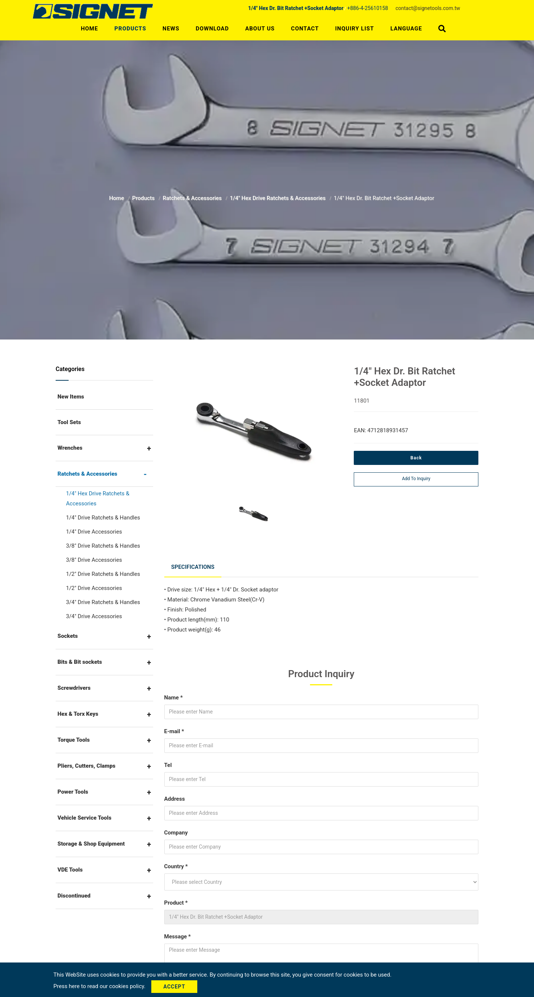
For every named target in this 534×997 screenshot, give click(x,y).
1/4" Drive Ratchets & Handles (103, 517)
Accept (175, 987)
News (170, 28)
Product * (176, 901)
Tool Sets (69, 422)
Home (89, 28)
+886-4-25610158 (367, 8)
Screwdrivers (73, 688)
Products (130, 28)
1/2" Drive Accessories (94, 588)
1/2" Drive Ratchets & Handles (103, 574)
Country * (176, 865)
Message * (177, 935)
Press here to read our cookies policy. (100, 986)
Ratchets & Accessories (193, 198)
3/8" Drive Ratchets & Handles (103, 545)
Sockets (67, 636)
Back (416, 457)
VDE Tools (70, 869)
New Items (70, 396)
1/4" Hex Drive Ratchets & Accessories (278, 198)
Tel (168, 763)
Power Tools (72, 791)
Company (176, 831)
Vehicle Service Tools (84, 817)
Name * (173, 696)
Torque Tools (73, 740)
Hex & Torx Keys (77, 714)
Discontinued (73, 895)
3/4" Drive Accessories (94, 616)
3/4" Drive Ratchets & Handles (103, 602)
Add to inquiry (416, 478)
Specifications (193, 566)
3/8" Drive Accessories (94, 560)
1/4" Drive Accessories (94, 531)
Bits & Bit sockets (79, 662)
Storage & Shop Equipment (91, 843)
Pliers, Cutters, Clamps (86, 765)
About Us (260, 28)
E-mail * (174, 730)
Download (212, 28)
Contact (305, 28)
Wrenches (69, 448)
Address (174, 797)
